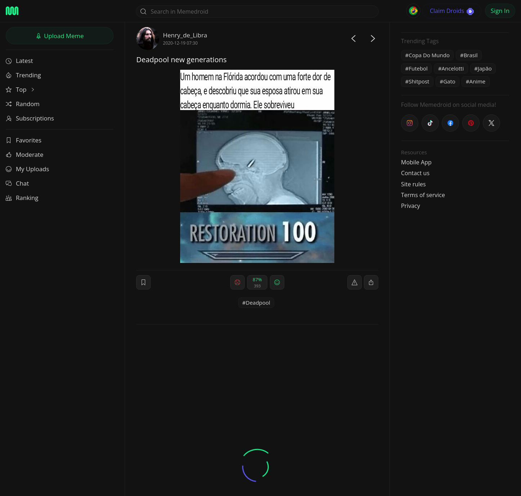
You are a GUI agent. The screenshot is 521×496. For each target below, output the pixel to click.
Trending (23, 75)
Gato (449, 81)
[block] (371, 282)
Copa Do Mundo (429, 55)
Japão (485, 68)
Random (23, 104)
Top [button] (21, 89)
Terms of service (423, 195)
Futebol (418, 68)
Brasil (471, 55)
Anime (477, 81)
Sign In (500, 10)
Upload (60, 36)
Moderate (24, 154)
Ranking (22, 198)
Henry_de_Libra (185, 35)
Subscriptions (30, 118)
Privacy (410, 206)
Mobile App (416, 162)
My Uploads (27, 169)
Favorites (23, 140)
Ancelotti (453, 68)
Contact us (415, 173)
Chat (17, 183)
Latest (19, 60)
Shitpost (419, 81)
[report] (354, 282)
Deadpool (258, 302)
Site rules (413, 184)
